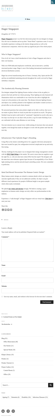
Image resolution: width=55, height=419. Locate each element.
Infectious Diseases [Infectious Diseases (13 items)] (40, 397)
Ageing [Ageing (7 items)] (5, 397)
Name (3, 265)
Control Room (8, 370)
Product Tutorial (7, 363)
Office (6, 219)
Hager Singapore (7, 39)
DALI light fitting (12, 154)
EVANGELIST (15, 26)
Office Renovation (9, 342)
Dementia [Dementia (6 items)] (15, 397)
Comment (5, 237)
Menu (27, 19)
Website (4, 286)
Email (3, 276)
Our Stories (7, 346)
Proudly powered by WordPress (6, 415)
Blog (3, 338)
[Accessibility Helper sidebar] (53, 2)
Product (4, 359)
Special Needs (8, 350)
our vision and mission (16, 189)
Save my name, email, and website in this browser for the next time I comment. (28, 296)
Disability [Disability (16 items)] (26, 397)
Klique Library (6, 354)
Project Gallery (6, 367)
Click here (48, 198)
